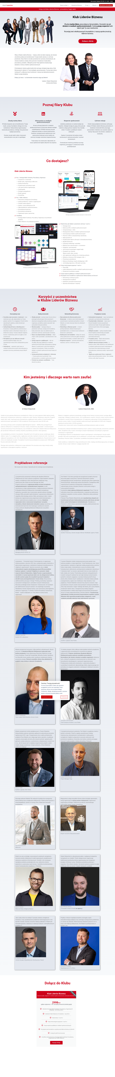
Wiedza (94, 5)
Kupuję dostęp (56, 1043)
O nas (86, 5)
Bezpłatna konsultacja (106, 5)
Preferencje (64, 697)
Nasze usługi (63, 5)
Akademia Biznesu (76, 5)
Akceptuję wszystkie (47, 697)
